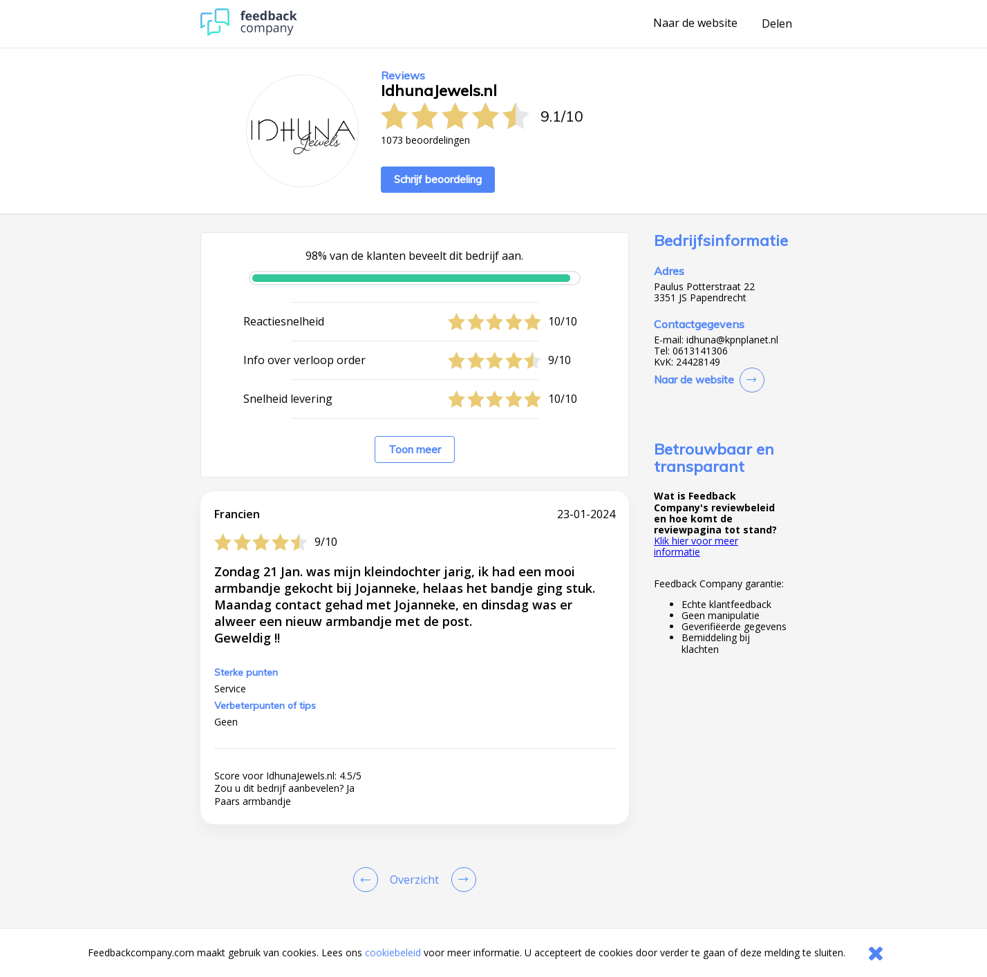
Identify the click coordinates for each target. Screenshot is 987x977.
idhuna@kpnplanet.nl (732, 339)
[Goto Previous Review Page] (368, 879)
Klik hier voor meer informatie (696, 546)
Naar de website (695, 23)
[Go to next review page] (461, 879)
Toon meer (414, 449)
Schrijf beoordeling (438, 179)
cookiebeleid (393, 952)
